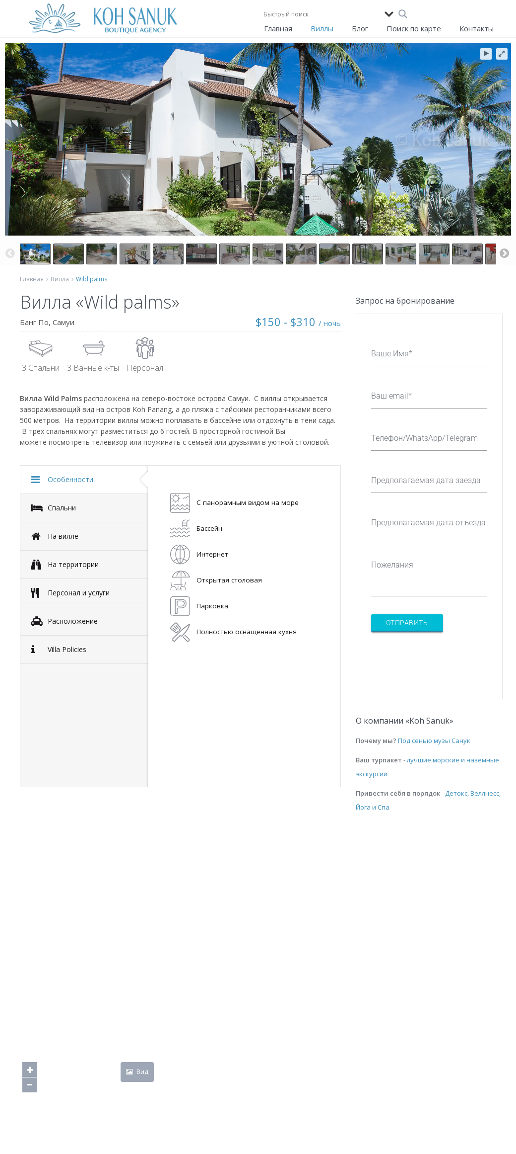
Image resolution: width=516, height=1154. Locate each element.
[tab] (84, 480)
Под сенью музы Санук (434, 740)
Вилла (60, 279)
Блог (360, 28)
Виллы (322, 28)
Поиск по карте (414, 28)
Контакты (476, 28)
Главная (278, 28)
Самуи (63, 322)
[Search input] (321, 14)
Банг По (34, 322)
